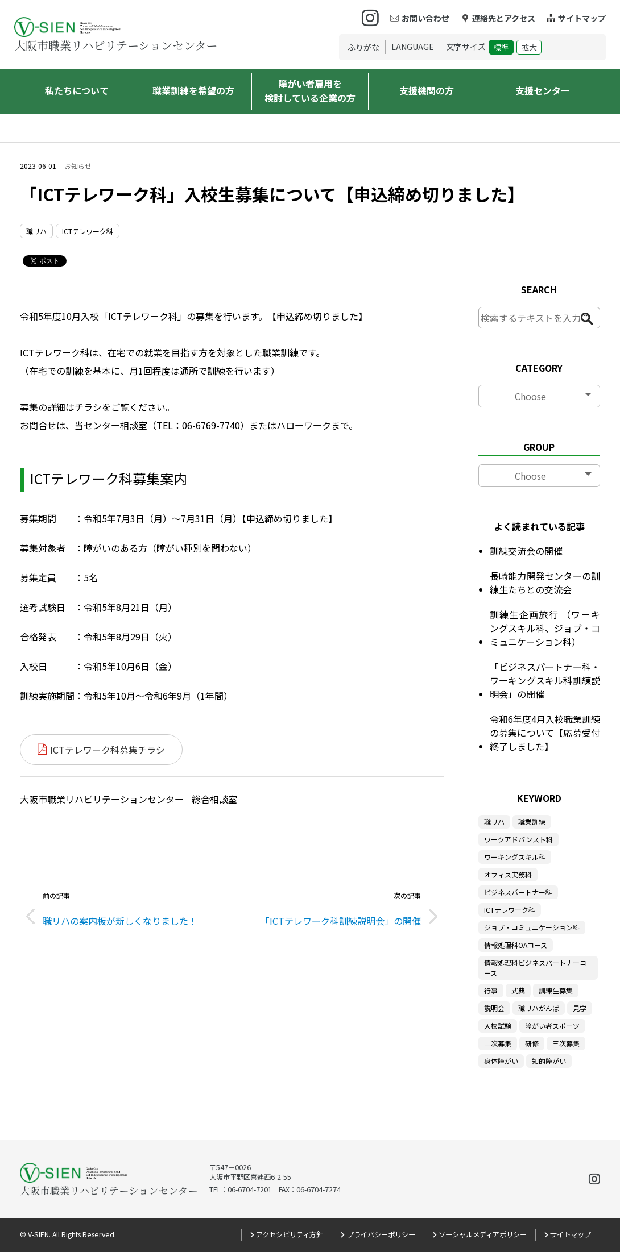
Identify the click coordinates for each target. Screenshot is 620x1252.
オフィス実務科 (508, 874)
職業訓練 (531, 821)
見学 (579, 1008)
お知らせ (78, 166)
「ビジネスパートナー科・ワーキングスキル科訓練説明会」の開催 (545, 680)
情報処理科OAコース (515, 945)
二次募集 (497, 1043)
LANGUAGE (412, 46)
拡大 (529, 47)
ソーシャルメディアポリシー (483, 1234)
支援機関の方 (426, 90)
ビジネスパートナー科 (518, 892)
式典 (518, 990)
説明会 (494, 1008)
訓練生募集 (556, 990)
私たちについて (77, 90)
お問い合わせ (425, 18)
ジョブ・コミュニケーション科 (532, 927)
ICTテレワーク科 (87, 231)
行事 (491, 990)
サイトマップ (582, 18)
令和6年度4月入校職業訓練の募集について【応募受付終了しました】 (545, 732)
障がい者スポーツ (552, 1025)
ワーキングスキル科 (514, 857)
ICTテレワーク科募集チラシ (107, 749)
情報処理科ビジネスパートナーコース (535, 968)
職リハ (36, 231)
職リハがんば (538, 1008)
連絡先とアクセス (503, 18)
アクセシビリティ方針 (289, 1234)
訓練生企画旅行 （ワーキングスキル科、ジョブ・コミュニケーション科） (545, 628)
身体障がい (501, 1061)
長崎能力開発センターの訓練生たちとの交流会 (545, 582)
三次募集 (566, 1043)
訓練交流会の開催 (526, 551)
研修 (532, 1043)
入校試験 (497, 1025)
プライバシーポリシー (381, 1234)
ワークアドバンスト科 (518, 839)
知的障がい (549, 1061)
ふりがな (363, 47)
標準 (501, 47)
